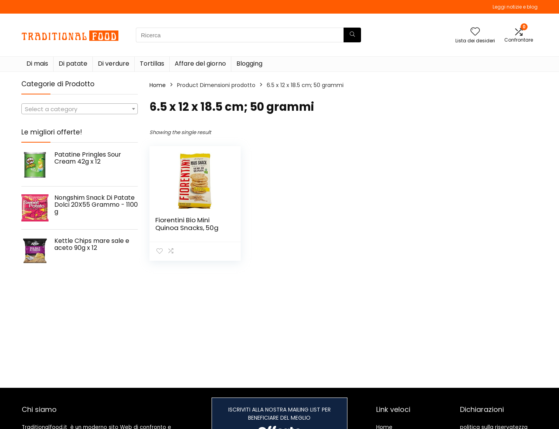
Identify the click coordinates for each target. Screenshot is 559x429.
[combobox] (79, 108)
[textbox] (79, 109)
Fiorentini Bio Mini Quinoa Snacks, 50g (187, 223)
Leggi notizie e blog (515, 6)
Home (157, 85)
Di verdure (113, 63)
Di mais (37, 63)
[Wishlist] (475, 32)
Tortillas (152, 63)
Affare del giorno (200, 63)
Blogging (249, 63)
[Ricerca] (352, 35)
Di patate (73, 63)
